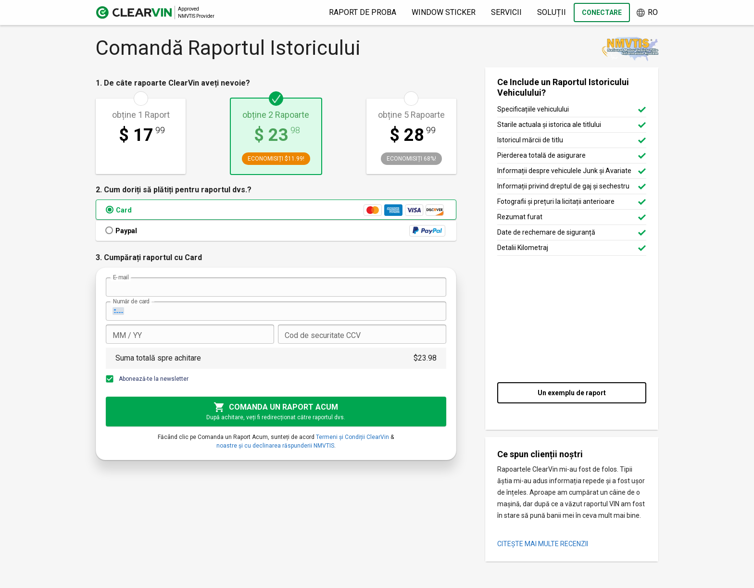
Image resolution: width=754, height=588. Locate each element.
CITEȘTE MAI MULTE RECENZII (542, 544)
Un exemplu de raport (572, 393)
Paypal (126, 231)
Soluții (551, 12)
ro (647, 13)
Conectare (602, 12)
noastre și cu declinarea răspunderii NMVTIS (275, 445)
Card (124, 210)
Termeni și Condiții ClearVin (352, 437)
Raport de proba (362, 12)
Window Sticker (444, 12)
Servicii (506, 12)
